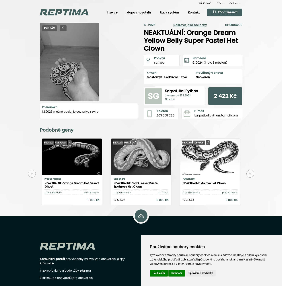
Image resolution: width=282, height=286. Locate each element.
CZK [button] (219, 3)
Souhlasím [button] (159, 273)
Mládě (127, 142)
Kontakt (194, 12)
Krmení (152, 73)
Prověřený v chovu (209, 73)
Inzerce (112, 12)
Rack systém (169, 12)
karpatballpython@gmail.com (216, 115)
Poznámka (49, 107)
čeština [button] (234, 3)
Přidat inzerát (225, 12)
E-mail (199, 111)
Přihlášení (205, 3)
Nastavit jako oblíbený (190, 25)
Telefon (162, 111)
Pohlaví (159, 58)
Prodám (49, 28)
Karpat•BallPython (181, 91)
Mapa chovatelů (139, 12)
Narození (199, 58)
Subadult (60, 142)
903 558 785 (165, 115)
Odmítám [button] (176, 273)
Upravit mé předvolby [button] (200, 273)
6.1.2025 (149, 25)
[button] (32, 174)
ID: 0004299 (233, 25)
